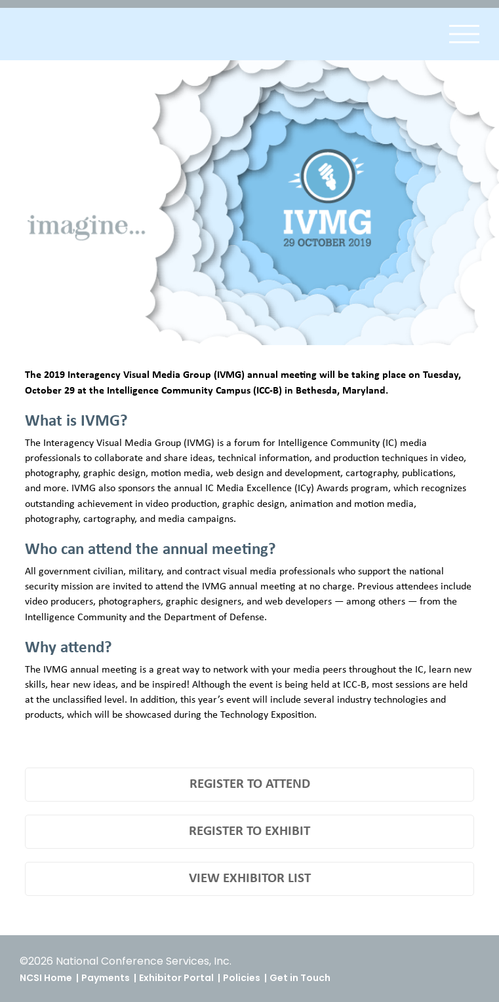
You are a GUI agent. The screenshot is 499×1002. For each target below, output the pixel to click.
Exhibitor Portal (176, 977)
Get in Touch (299, 977)
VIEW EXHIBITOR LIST (250, 878)
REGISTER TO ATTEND (250, 784)
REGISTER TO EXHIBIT (249, 831)
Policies (241, 977)
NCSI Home (46, 977)
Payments (105, 977)
